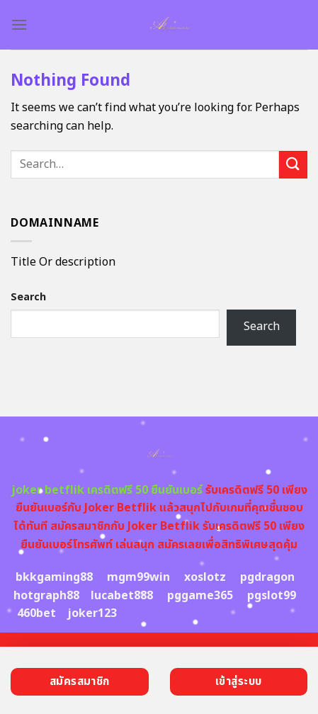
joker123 (92, 613)
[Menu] (19, 24)
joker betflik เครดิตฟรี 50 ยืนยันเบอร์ (107, 490)
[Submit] (293, 164)
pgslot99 (271, 595)
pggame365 (200, 595)
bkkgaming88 (54, 577)
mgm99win (138, 577)
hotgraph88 (46, 595)
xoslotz (205, 577)
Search (28, 297)
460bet (36, 613)
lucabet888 (122, 595)
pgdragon (267, 577)
